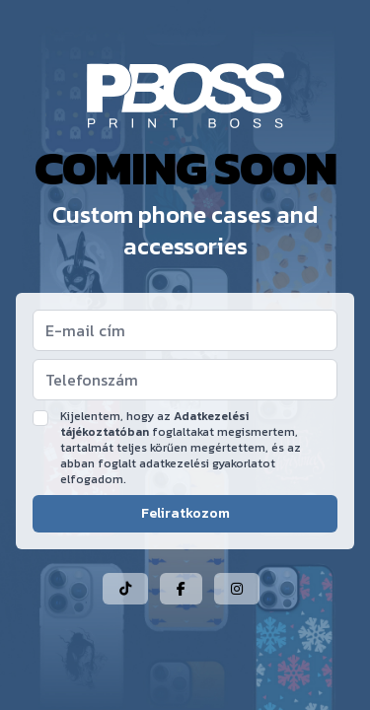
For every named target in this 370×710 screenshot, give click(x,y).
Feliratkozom (185, 513)
